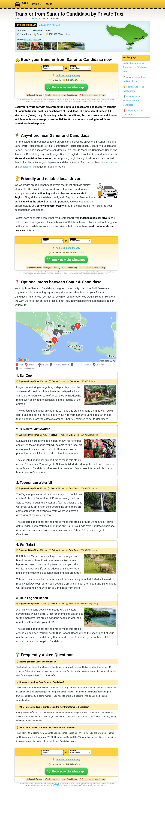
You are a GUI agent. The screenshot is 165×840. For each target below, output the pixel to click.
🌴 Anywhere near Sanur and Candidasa (135, 79)
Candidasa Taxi (34, 166)
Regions (37, 4)
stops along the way (32, 40)
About (49, 4)
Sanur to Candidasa (26, 25)
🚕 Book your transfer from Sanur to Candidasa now (135, 67)
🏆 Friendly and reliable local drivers (134, 89)
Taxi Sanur (32, 18)
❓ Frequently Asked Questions (133, 112)
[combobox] (52, 68)
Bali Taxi (19, 18)
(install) (56, 99)
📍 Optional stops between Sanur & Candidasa (131, 100)
